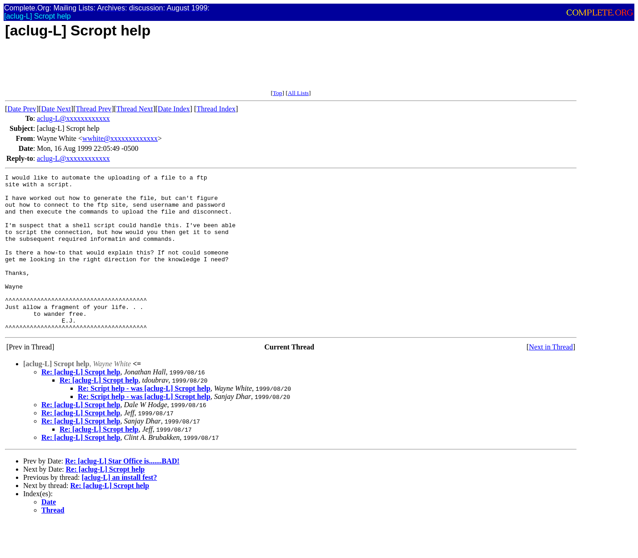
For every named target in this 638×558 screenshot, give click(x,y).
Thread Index (216, 109)
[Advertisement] (170, 69)
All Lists (298, 93)
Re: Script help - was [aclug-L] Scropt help (144, 419)
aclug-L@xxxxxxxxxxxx (73, 118)
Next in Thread (551, 378)
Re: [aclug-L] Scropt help (80, 403)
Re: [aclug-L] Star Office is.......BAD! (122, 492)
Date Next (56, 109)
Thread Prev (93, 109)
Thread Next (134, 109)
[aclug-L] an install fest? (119, 509)
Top (277, 93)
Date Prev (21, 109)
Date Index (174, 109)
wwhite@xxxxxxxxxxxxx (120, 138)
